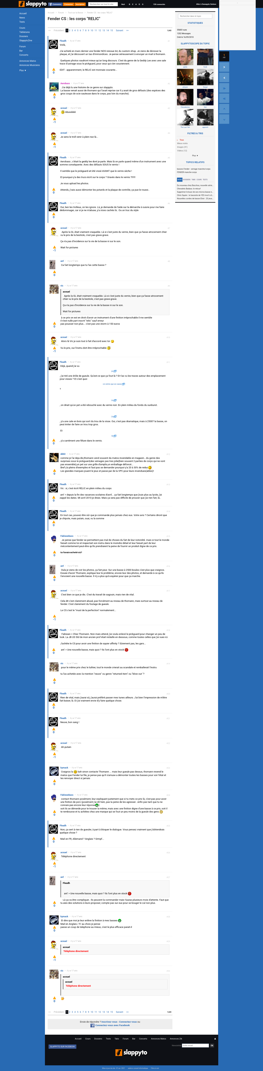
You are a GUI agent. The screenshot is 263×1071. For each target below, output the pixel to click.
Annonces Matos (27, 61)
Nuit (123, 4)
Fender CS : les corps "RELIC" (100, 13)
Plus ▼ (22, 70)
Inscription (80, 4)
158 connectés (159, 4)
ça (112, 371)
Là (112, 400)
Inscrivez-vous (109, 1021)
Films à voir (155, 1068)
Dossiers (23, 36)
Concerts (23, 55)
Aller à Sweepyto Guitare (206, 4)
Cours (22, 28)
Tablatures (24, 32)
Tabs (193, 180)
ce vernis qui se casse (112, 384)
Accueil (23, 13)
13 (103, 30)
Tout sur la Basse (75, 13)
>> (127, 30)
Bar (21, 50)
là (112, 436)
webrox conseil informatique (138, 1068)
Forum (22, 46)
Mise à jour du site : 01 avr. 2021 (113, 1068)
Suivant (119, 30)
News (22, 17)
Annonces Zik (176, 1039)
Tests (22, 22)
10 (92, 30)
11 (96, 30)
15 (111, 30)
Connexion (57, 4)
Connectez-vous (128, 1021)
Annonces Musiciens (29, 65)
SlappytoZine (25, 40)
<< (49, 30)
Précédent (59, 30)
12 (99, 30)
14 (107, 30)
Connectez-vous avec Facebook (110, 1025)
